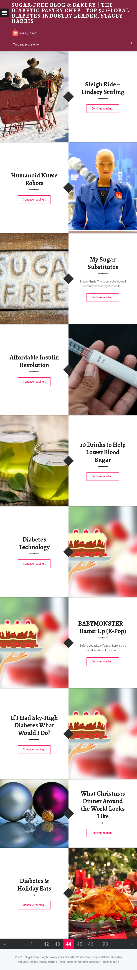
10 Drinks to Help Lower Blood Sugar (103, 452)
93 (105, 944)
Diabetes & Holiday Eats (34, 884)
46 (90, 944)
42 (46, 944)
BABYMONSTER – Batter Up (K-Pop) (102, 627)
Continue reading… (105, 107)
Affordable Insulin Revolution (34, 361)
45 (79, 944)
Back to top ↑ (111, 962)
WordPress (84, 962)
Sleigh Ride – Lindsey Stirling (102, 88)
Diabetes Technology (34, 543)
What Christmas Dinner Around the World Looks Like (103, 804)
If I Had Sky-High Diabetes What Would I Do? (34, 725)
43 (57, 944)
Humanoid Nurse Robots (34, 179)
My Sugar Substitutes (102, 263)
